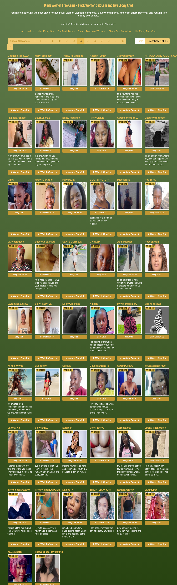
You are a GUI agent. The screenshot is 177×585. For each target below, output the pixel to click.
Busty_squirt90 (71, 108)
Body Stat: (20, 79)
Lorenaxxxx (124, 371)
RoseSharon (152, 213)
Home (140, 41)
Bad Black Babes (66, 31)
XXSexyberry (15, 476)
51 (74, 41)
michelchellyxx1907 (19, 423)
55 (102, 41)
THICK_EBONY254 (100, 423)
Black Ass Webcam (95, 31)
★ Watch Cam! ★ (20, 100)
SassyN (66, 318)
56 (109, 41)
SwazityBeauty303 (18, 266)
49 (60, 41)
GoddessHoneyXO (18, 55)
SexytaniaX (41, 371)
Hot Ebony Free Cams (146, 31)
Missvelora (123, 160)
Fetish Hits (82, 577)
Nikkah (94, 266)
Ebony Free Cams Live (120, 31)
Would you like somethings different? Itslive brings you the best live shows (88, 552)
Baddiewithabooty (155, 108)
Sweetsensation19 (127, 108)
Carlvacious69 (16, 213)
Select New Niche (157, 41)
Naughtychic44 (125, 423)
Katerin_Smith (98, 55)
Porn (80, 31)
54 (95, 41)
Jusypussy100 (125, 55)
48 (53, 41)
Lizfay (11, 160)
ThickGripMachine (72, 55)
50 (67, 41)
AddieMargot (124, 213)
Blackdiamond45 (99, 318)
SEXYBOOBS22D (72, 213)
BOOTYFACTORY (100, 160)
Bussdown (41, 318)
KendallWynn (15, 318)
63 (122, 41)
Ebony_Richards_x (155, 371)
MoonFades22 (153, 266)
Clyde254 (95, 213)
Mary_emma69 (43, 55)
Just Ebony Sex (46, 31)
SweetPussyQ (125, 318)
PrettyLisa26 (97, 108)
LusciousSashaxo (45, 213)
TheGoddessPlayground (49, 476)
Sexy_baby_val (43, 266)
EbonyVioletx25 (71, 266)
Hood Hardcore (27, 31)
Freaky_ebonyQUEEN (47, 423)
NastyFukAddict (44, 160)
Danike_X (67, 423)
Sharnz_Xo (14, 371)
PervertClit (68, 160)
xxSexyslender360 (155, 318)
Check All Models (20, 41)
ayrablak (67, 371)
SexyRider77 (97, 371)
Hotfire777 (150, 160)
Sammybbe (151, 423)
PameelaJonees (17, 108)
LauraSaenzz (42, 108)
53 (88, 41)
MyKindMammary (127, 266)
